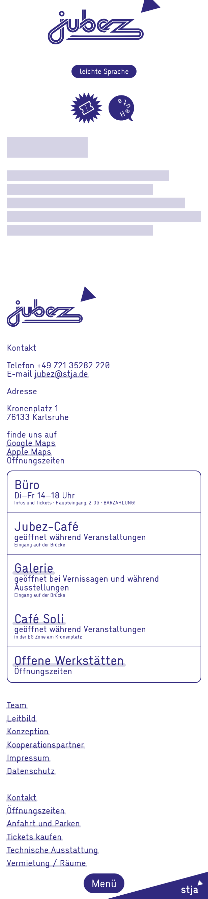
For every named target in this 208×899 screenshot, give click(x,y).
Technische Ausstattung (52, 849)
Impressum (28, 757)
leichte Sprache (104, 71)
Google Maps (31, 442)
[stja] (157, 885)
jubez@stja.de (61, 373)
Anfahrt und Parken (43, 823)
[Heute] (122, 108)
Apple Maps (29, 451)
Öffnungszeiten (36, 810)
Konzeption (28, 731)
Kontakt (21, 797)
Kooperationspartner (45, 744)
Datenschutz (31, 770)
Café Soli (39, 618)
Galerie (33, 567)
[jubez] (51, 306)
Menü (104, 883)
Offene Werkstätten (69, 660)
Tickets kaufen (34, 836)
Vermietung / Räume (46, 862)
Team (17, 704)
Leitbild (21, 718)
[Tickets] (86, 108)
